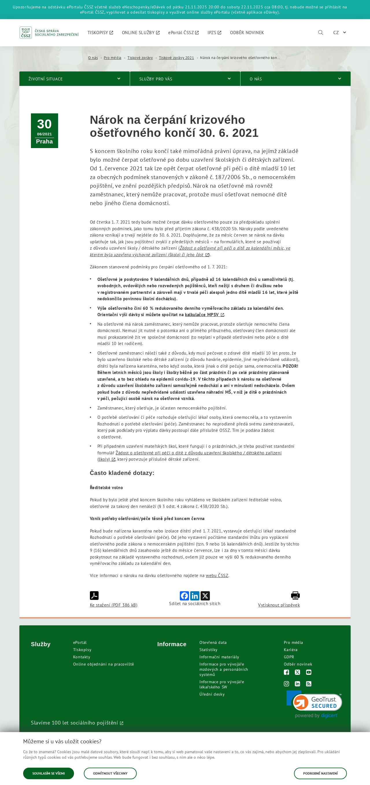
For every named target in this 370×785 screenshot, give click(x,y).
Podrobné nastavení (320, 773)
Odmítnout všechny (110, 773)
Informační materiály (219, 656)
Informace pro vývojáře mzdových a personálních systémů (223, 669)
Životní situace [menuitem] (46, 79)
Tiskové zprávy (140, 57)
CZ (336, 32)
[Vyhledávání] (320, 32)
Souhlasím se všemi (48, 773)
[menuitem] (100, 32)
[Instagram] (286, 684)
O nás (93, 57)
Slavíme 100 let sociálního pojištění (74, 722)
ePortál (80, 642)
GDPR (289, 656)
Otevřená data (213, 642)
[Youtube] (309, 673)
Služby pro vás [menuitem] (155, 79)
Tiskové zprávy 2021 (176, 57)
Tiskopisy (82, 649)
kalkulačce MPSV (202, 314)
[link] (314, 704)
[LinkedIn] (297, 684)
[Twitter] (297, 673)
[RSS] (309, 684)
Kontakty (81, 656)
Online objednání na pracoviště (103, 664)
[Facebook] (286, 673)
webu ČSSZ (217, 575)
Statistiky (208, 649)
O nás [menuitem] (256, 79)
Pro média (112, 57)
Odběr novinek (298, 664)
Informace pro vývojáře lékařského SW (221, 684)
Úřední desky (212, 694)
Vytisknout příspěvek (279, 599)
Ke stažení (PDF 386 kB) (114, 599)
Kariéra (291, 649)
